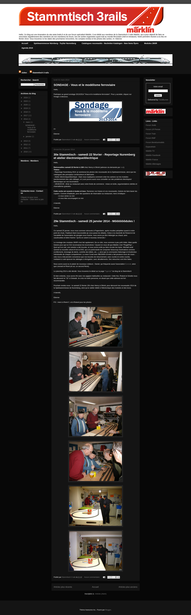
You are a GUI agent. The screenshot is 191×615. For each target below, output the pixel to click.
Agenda (108, 271)
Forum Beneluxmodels (155, 142)
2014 (26, 119)
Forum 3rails (151, 125)
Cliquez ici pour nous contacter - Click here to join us (32, 199)
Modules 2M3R (150, 43)
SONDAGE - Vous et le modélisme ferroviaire (84, 85)
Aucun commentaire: (92, 140)
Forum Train (151, 134)
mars (28, 122)
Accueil (25, 43)
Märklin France (152, 160)
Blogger (108, 610)
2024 (26, 98)
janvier (29, 136)
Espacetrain (151, 147)
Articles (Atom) (100, 594)
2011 (26, 148)
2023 (26, 101)
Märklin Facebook (153, 155)
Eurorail (128, 264)
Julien (24, 72)
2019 (26, 108)
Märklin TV (150, 151)
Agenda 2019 (27, 48)
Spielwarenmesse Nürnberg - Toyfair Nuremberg (55, 43)
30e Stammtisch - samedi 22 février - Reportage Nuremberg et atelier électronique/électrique (94, 156)
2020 (26, 105)
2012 (26, 144)
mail (122, 167)
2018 (26, 112)
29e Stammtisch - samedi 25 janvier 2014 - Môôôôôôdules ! (94, 221)
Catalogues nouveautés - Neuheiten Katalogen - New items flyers (110, 43)
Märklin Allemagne (153, 164)
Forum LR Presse (153, 129)
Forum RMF (151, 138)
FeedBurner (163, 100)
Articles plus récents (63, 587)
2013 (26, 141)
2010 (26, 152)
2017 (26, 115)
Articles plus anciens (128, 587)
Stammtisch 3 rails (41, 72)
